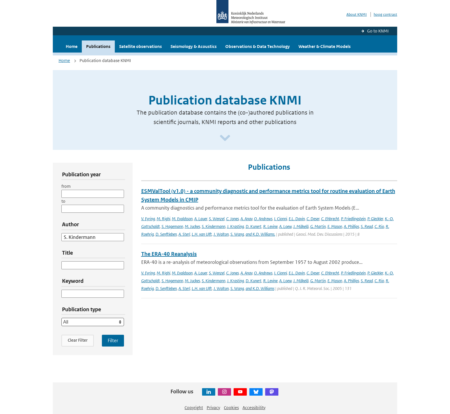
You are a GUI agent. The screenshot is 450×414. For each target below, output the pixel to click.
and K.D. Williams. (260, 234)
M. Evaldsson (182, 218)
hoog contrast (385, 14)
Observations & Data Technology (257, 46)
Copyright (194, 407)
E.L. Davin (297, 218)
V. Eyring (148, 218)
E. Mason (334, 226)
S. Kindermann (213, 226)
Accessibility (254, 407)
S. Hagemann (172, 226)
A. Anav (246, 218)
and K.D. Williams (260, 288)
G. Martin (318, 226)
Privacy (213, 407)
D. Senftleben (166, 234)
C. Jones (232, 218)
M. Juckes (192, 226)
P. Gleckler (375, 218)
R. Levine (270, 226)
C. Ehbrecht (330, 218)
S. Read (367, 226)
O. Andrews (263, 218)
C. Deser (313, 218)
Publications (98, 46)
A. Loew (285, 226)
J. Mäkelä (301, 226)
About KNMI (356, 14)
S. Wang (237, 234)
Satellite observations (140, 46)
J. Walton (221, 234)
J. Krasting (235, 226)
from (66, 186)
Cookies (231, 407)
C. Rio (379, 226)
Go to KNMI (378, 31)
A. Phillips (351, 226)
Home (71, 46)
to (63, 201)
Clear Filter (78, 340)
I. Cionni (280, 218)
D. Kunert (253, 226)
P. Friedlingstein (353, 218)
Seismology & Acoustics (193, 46)
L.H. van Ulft (202, 234)
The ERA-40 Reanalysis (169, 254)
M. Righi (163, 218)
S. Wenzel (216, 218)
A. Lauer (200, 218)
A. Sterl (184, 234)
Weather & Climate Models (324, 46)
